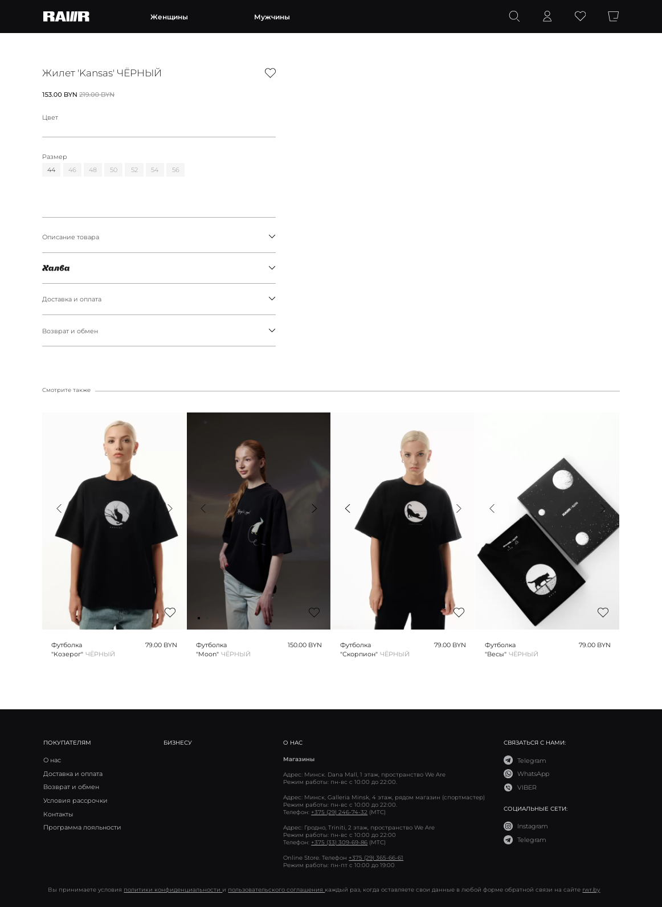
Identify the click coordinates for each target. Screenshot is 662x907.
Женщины (169, 16)
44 (51, 169)
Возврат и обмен (159, 330)
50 (113, 169)
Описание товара (159, 236)
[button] (59, 508)
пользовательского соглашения (276, 889)
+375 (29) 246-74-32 (339, 812)
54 (154, 169)
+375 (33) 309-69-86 (339, 842)
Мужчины (272, 16)
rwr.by (591, 889)
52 (134, 169)
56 (175, 169)
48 (93, 169)
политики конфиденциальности (173, 889)
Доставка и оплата (159, 299)
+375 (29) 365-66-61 (376, 857)
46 (72, 169)
